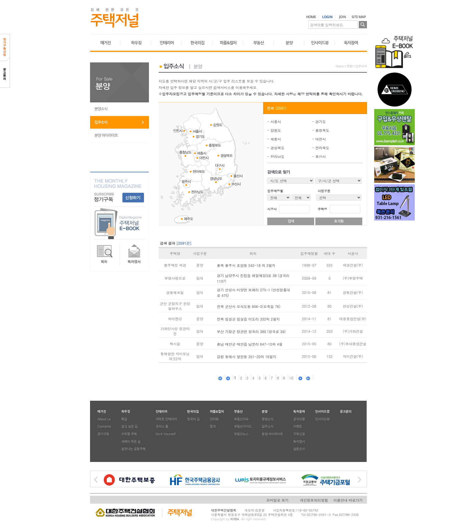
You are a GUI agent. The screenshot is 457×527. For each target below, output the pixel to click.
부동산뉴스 (241, 434)
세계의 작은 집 (130, 441)
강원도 (275, 130)
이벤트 (297, 426)
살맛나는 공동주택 (133, 449)
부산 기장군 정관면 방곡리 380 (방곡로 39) (251, 331)
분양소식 (100, 109)
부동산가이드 (243, 426)
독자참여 (351, 43)
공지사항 (299, 419)
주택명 (322, 209)
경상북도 (277, 147)
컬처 (213, 426)
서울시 (275, 121)
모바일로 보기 (277, 500)
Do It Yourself (166, 434)
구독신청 (299, 434)
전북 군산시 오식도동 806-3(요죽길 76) (248, 306)
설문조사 (299, 449)
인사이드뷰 (319, 43)
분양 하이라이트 (106, 135)
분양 (289, 43)
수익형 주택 (129, 434)
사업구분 (324, 191)
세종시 (275, 138)
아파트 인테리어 (166, 419)
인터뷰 (214, 419)
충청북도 (322, 130)
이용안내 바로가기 (348, 500)
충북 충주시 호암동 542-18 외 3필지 (246, 265)
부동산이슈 (241, 419)
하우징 (136, 43)
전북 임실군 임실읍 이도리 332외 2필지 (248, 318)
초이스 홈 (162, 426)
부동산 (258, 43)
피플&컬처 (228, 43)
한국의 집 (193, 419)
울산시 (320, 156)
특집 (124, 419)
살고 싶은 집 (129, 426)
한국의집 (197, 43)
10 (291, 377)
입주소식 (100, 122)
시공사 (272, 209)
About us (103, 419)
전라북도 (322, 147)
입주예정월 (275, 191)
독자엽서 (299, 441)
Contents (104, 426)
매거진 (105, 43)
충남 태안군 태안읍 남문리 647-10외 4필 (249, 344)
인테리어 (167, 43)
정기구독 (103, 434)
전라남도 (277, 156)
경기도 (320, 121)
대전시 (320, 138)
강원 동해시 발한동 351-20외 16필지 (246, 356)
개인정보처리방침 (314, 500)
